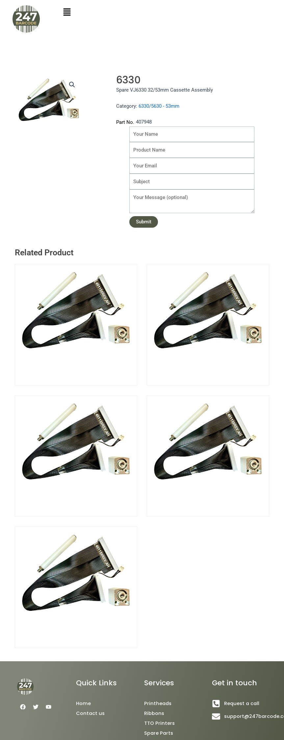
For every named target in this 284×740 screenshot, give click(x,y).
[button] (72, 85)
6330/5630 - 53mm (159, 106)
